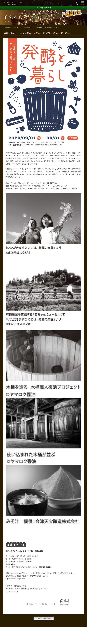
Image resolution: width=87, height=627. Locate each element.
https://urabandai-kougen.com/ (15, 578)
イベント (20, 27)
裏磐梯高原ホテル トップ (9, 27)
